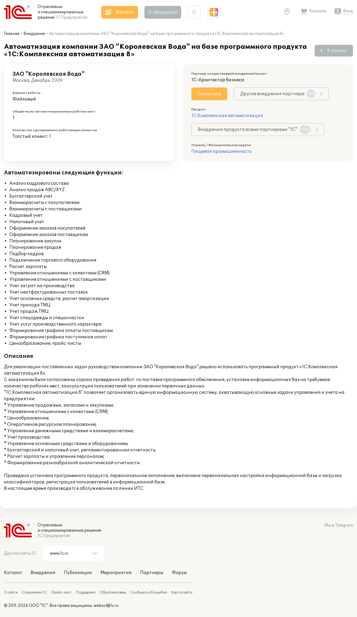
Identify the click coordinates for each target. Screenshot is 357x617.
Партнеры (151, 572)
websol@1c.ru (106, 605)
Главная (11, 33)
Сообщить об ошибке (148, 592)
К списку (337, 50)
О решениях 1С (34, 592)
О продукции (163, 12)
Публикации (78, 572)
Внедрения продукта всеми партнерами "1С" (254, 129)
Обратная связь (113, 592)
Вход (348, 11)
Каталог (13, 572)
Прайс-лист (61, 592)
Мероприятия (116, 572)
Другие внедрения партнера (277, 94)
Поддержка (85, 592)
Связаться (209, 94)
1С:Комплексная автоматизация (227, 115)
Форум (179, 572)
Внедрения (34, 33)
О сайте (11, 592)
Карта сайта (181, 592)
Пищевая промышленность (221, 151)
